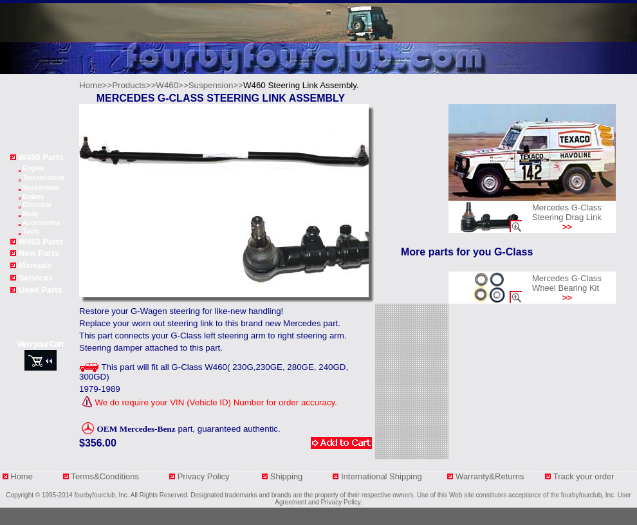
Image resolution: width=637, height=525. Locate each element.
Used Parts (40, 290)
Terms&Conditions (105, 476)
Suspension (41, 187)
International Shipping (382, 476)
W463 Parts (41, 241)
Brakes (33, 196)
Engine (33, 168)
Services (36, 277)
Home (21, 476)
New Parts (39, 253)
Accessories (41, 222)
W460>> (172, 85)
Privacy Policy (205, 476)
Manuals (35, 265)
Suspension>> (216, 85)
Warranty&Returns (491, 476)
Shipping (291, 476)
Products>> (134, 85)
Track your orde (582, 476)
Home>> (95, 85)
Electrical (37, 204)
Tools (31, 231)
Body (31, 213)
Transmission (43, 177)
